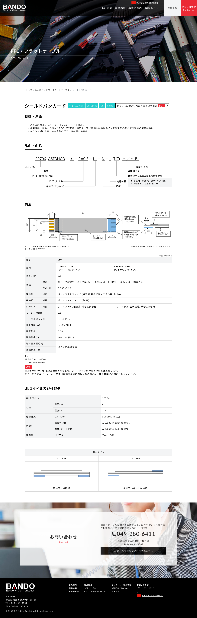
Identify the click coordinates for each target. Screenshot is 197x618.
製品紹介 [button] (150, 8)
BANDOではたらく (120, 588)
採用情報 (172, 8)
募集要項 (115, 591)
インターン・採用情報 (121, 585)
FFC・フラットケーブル (57, 90)
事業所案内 (135, 8)
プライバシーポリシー (147, 588)
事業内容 (120, 8)
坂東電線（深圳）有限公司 (147, 3)
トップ (29, 90)
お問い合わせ (189, 8)
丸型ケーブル (90, 588)
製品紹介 (39, 90)
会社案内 (107, 8)
